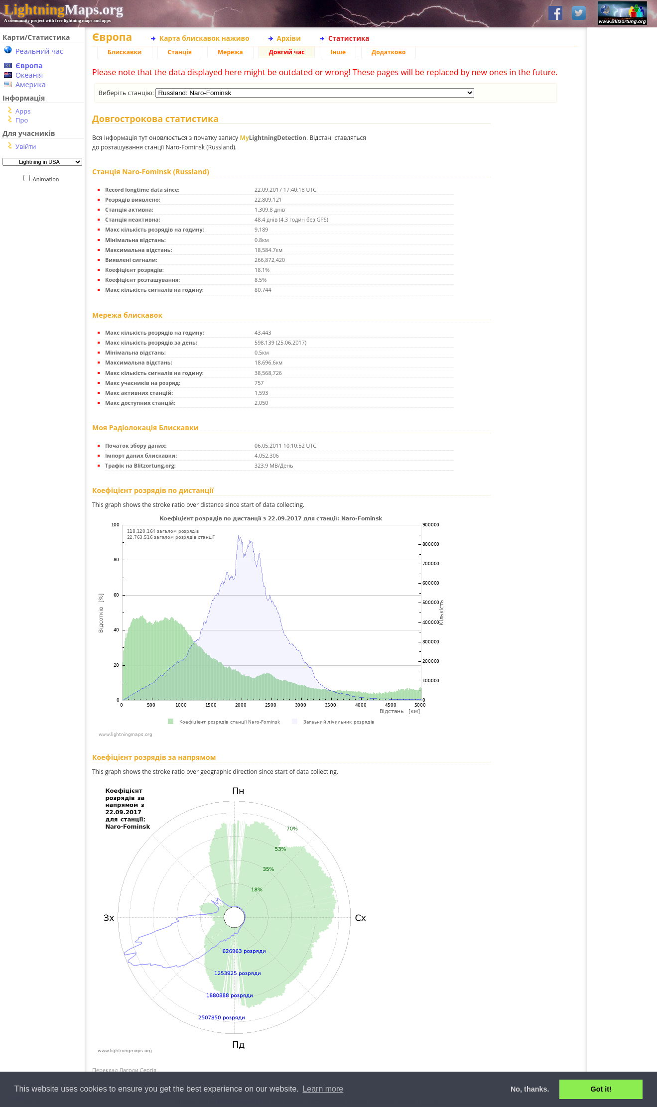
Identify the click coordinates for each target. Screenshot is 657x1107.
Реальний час (39, 51)
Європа (29, 65)
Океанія (29, 75)
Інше (338, 52)
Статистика (349, 38)
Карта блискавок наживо (204, 38)
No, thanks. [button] (530, 1089)
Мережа (230, 52)
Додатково (388, 52)
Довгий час (287, 52)
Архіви (289, 38)
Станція (180, 52)
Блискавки (125, 52)
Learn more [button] (322, 1089)
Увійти (25, 146)
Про (21, 120)
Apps (22, 111)
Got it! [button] (601, 1089)
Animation (48, 179)
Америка (30, 84)
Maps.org (63, 9)
